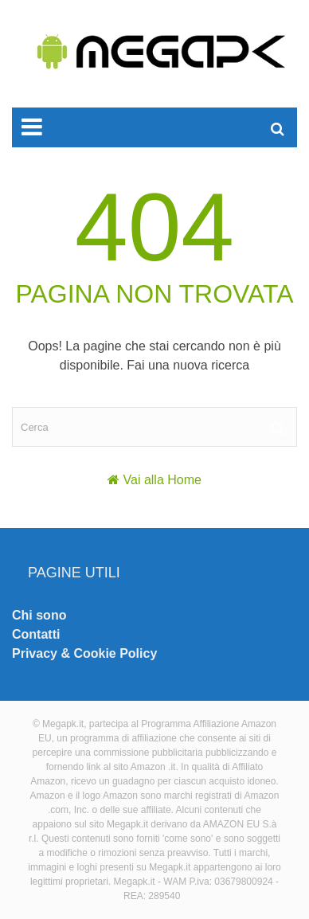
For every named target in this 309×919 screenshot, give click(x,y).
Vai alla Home (162, 480)
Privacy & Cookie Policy (84, 653)
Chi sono (39, 615)
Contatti (36, 634)
